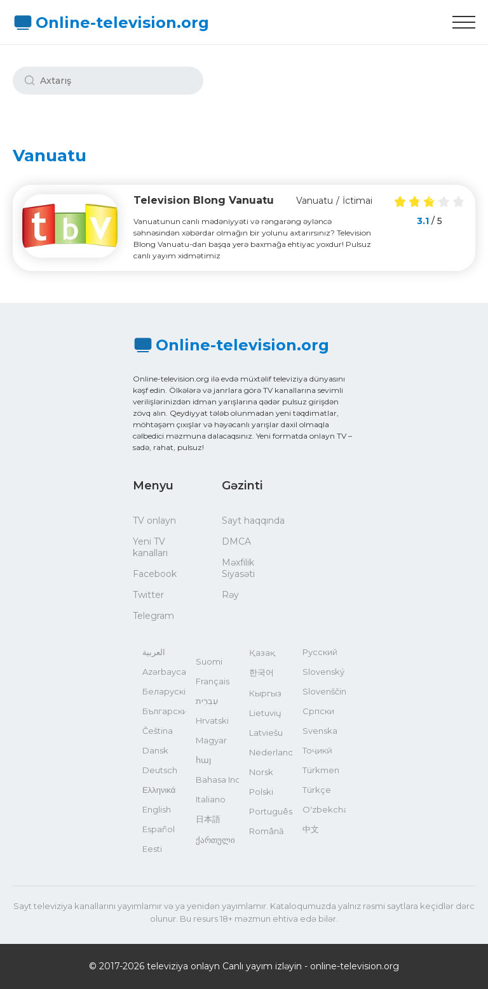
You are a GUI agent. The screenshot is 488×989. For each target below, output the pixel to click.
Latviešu (266, 732)
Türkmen (320, 770)
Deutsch (159, 770)
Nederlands (270, 752)
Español (158, 829)
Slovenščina (324, 691)
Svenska (319, 731)
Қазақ (262, 652)
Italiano (211, 799)
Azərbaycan (164, 672)
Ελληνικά (158, 790)
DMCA (236, 541)
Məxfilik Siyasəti (238, 568)
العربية (153, 652)
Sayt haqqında (253, 520)
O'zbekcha (324, 809)
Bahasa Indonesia (217, 779)
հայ (204, 760)
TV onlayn (154, 520)
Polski (261, 792)
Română (266, 831)
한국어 (261, 672)
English (156, 809)
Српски (318, 711)
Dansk (155, 750)
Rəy (230, 595)
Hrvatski (212, 720)
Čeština (157, 731)
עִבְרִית (207, 701)
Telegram (153, 615)
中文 (310, 829)
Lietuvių (265, 713)
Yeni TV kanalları (150, 547)
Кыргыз (265, 693)
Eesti (152, 849)
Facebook (155, 574)
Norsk (261, 772)
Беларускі (164, 691)
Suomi (209, 661)
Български (164, 711)
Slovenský (323, 672)
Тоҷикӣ (317, 750)
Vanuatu (314, 200)
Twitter (148, 595)
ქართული (215, 840)
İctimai (357, 200)
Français (212, 681)
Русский (319, 652)
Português (270, 811)
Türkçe (316, 790)
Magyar (211, 740)
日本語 (208, 819)
